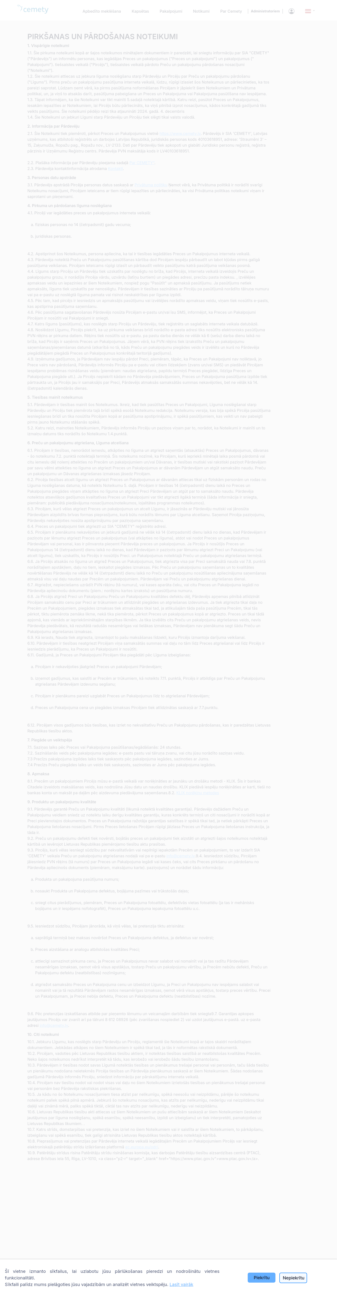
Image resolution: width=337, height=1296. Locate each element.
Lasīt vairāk (181, 1284)
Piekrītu (262, 1277)
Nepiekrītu (293, 1277)
